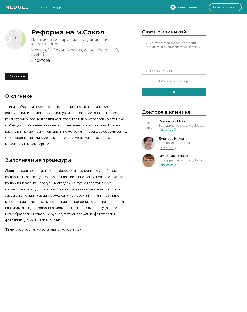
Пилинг (121, 201)
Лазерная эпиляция (20, 195)
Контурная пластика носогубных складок (37, 183)
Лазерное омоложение (55, 195)
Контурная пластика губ (24, 177)
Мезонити (110, 195)
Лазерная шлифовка (104, 189)
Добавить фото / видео (174, 81)
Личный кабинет (225, 7)
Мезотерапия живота (32, 229)
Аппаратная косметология (36, 170)
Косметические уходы (22, 189)
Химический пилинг (45, 220)
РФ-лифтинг (92, 208)
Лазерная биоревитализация (64, 189)
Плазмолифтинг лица (64, 208)
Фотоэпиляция (16, 220)
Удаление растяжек (65, 229)
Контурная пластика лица (64, 177)
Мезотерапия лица (99, 201)
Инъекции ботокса (104, 170)
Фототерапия (104, 214)
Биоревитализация (74, 170)
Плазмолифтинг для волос (26, 208)
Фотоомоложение (78, 214)
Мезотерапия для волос (65, 201)
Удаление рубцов (48, 214)
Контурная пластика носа (105, 177)
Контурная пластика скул (91, 183)
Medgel (16, 7)
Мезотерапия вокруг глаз (25, 201)
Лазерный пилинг (88, 195)
